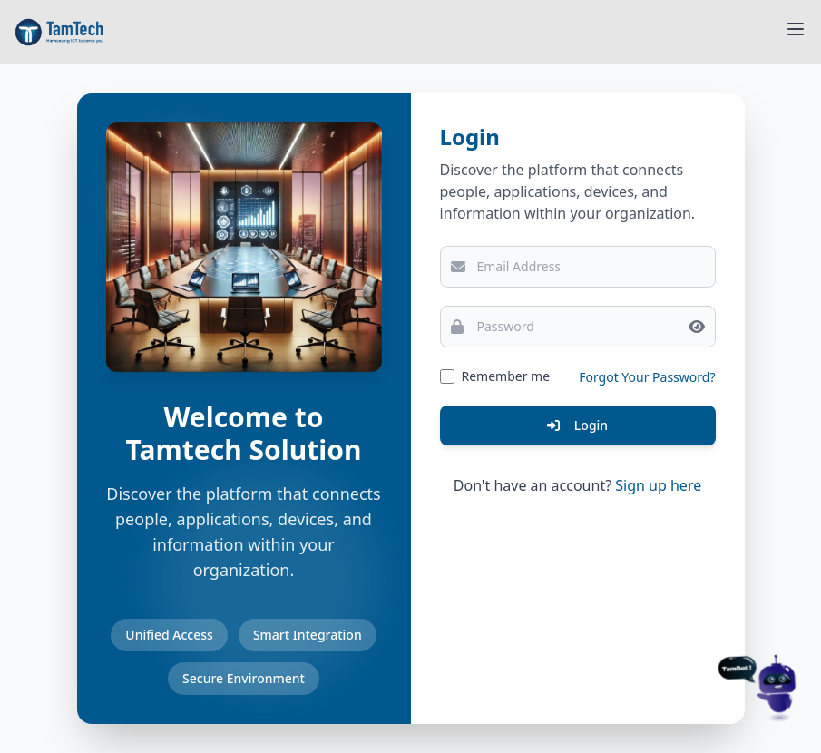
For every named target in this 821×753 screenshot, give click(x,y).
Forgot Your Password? (647, 377)
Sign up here (658, 485)
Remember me (506, 376)
